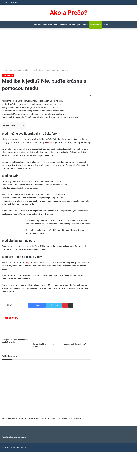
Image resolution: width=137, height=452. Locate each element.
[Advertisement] (68, 50)
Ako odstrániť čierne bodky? (75, 344)
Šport (78, 25)
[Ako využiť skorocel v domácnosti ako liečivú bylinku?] (15, 330)
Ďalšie (105, 25)
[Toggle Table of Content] (21, 126)
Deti (55, 25)
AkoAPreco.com (9, 70)
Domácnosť (63, 25)
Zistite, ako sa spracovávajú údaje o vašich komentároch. (62, 418)
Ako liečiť (37, 25)
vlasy (27, 262)
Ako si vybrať (47, 25)
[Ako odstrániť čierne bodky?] (77, 333)
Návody (72, 25)
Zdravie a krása (95, 25)
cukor (50, 142)
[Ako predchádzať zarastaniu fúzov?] (46, 333)
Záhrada (85, 25)
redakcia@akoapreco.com (18, 437)
